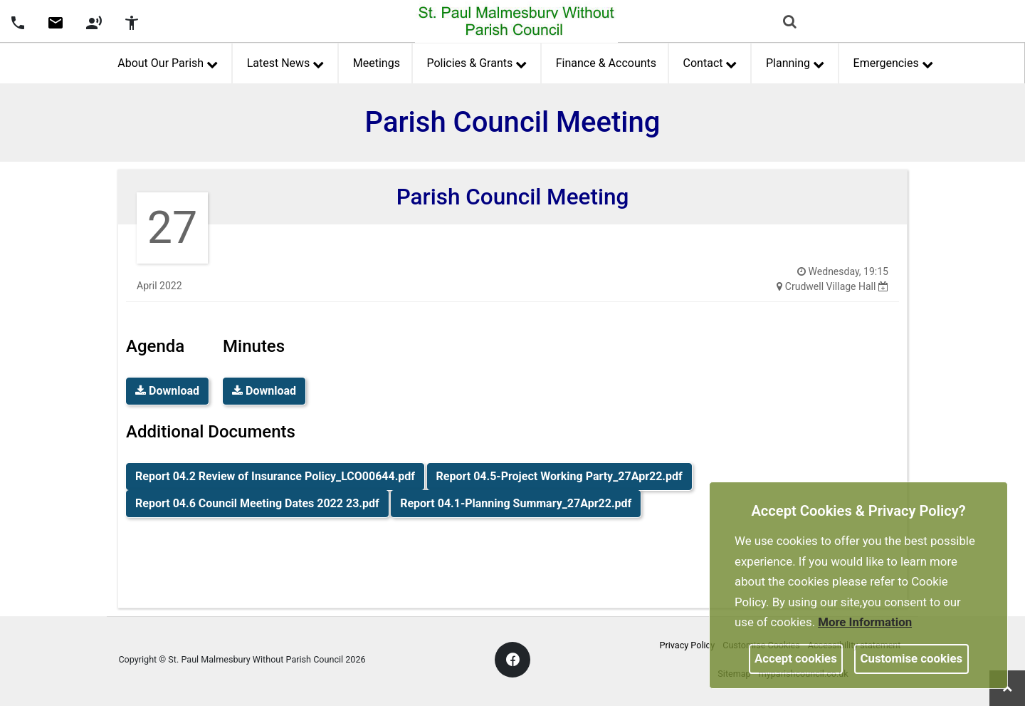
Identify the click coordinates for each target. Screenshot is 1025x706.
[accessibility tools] (131, 21)
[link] (55, 27)
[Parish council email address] (55, 21)
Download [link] (167, 391)
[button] (791, 22)
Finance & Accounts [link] (606, 63)
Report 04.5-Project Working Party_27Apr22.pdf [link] (559, 476)
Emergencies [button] (893, 62)
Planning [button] (795, 62)
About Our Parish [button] (167, 62)
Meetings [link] (376, 63)
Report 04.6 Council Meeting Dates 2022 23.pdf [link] (257, 503)
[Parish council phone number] (18, 21)
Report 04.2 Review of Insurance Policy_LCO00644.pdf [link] (275, 476)
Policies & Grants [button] (476, 62)
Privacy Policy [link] (687, 645)
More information (865, 622)
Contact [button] (710, 62)
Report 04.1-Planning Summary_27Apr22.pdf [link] (515, 503)
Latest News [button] (285, 62)
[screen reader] (94, 21)
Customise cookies (912, 658)
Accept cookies (796, 658)
